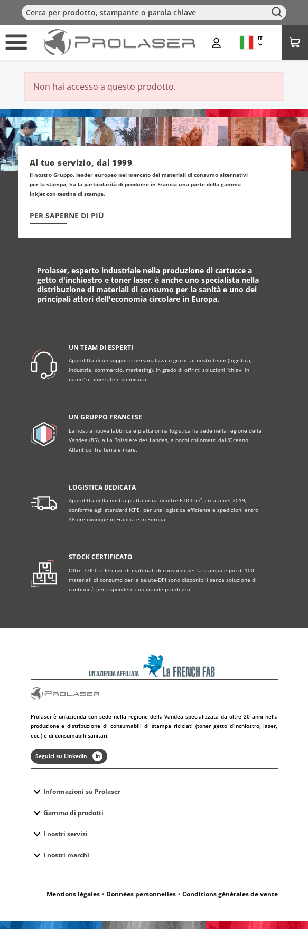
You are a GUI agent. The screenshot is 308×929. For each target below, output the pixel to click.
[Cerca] (154, 12)
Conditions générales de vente (230, 893)
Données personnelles (141, 893)
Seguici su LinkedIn (68, 756)
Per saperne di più (67, 216)
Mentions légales (73, 893)
